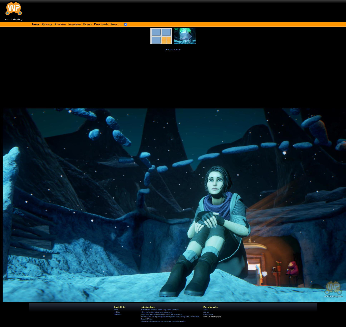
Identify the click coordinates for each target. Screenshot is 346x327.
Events (87, 24)
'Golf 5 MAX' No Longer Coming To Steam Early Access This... (162, 314)
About (205, 310)
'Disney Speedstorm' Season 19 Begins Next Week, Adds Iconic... (163, 321)
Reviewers (117, 314)
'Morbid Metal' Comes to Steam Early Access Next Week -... (161, 310)
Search (114, 24)
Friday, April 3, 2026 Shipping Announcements (156, 312)
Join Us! (206, 312)
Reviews (47, 24)
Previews (60, 24)
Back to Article (173, 49)
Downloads (101, 24)
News (116, 310)
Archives (117, 312)
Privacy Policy (208, 314)
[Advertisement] (173, 82)
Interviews (74, 24)
